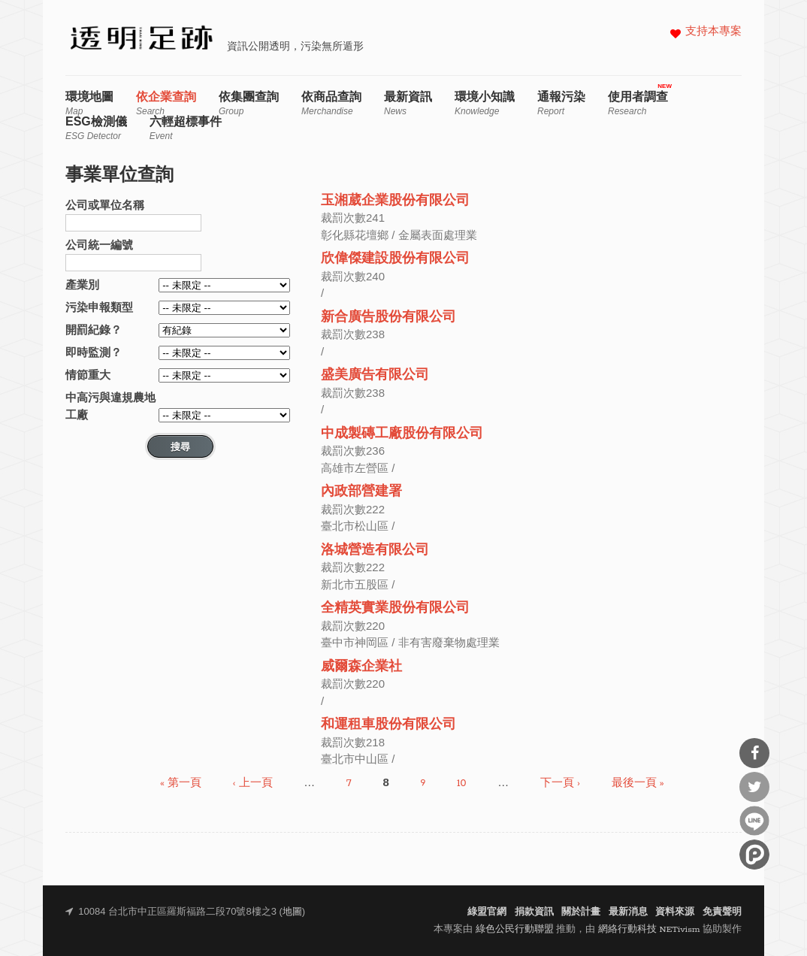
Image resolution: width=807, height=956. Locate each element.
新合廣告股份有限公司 (388, 317)
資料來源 (674, 912)
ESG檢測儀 (96, 128)
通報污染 (561, 103)
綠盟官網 (486, 912)
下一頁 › (560, 783)
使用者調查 (638, 103)
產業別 (82, 284)
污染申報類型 (99, 307)
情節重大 (87, 374)
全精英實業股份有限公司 (395, 608)
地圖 (292, 912)
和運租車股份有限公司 (388, 725)
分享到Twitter (754, 787)
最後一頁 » (638, 783)
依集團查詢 (249, 103)
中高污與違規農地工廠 (110, 406)
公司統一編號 (99, 244)
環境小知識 (485, 103)
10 (462, 783)
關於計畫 (580, 912)
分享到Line (754, 821)
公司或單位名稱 (104, 204)
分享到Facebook (754, 753)
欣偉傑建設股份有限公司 (395, 259)
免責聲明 (722, 912)
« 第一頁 (180, 783)
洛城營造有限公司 (375, 550)
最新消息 (628, 912)
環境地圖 (89, 103)
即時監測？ (93, 352)
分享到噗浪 (754, 855)
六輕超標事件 (186, 128)
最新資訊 (408, 103)
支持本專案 (713, 32)
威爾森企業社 (361, 667)
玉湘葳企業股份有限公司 (395, 201)
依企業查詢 (166, 103)
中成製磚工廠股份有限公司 (402, 434)
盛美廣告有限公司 (375, 375)
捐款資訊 (534, 912)
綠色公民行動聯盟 (515, 929)
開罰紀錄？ (93, 329)
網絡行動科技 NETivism (649, 929)
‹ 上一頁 (253, 783)
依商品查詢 (331, 103)
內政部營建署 (361, 492)
